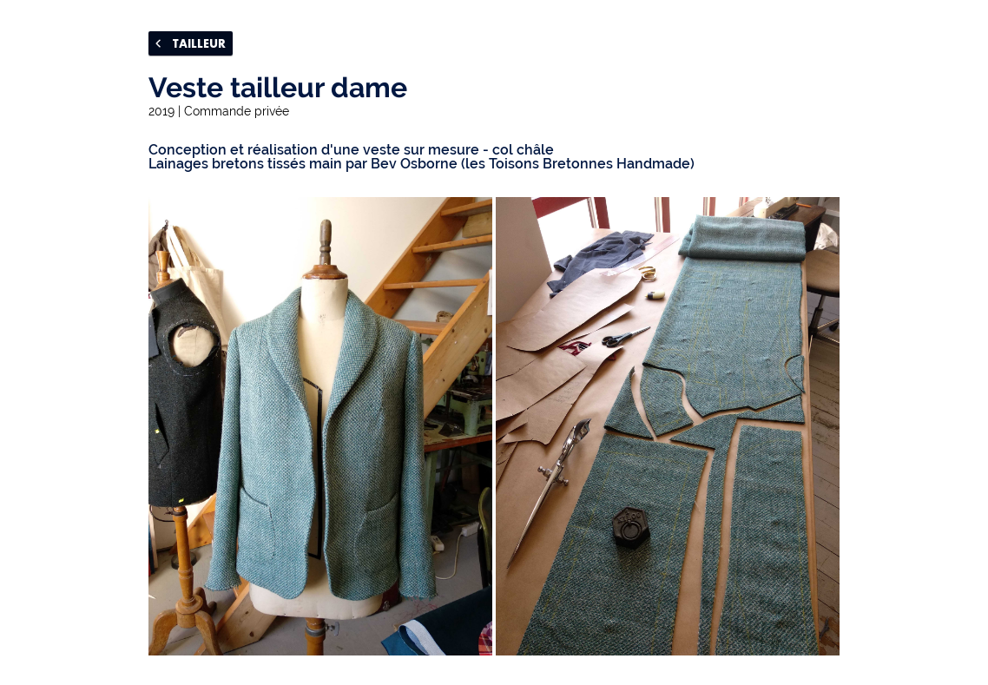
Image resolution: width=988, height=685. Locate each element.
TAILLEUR (190, 43)
